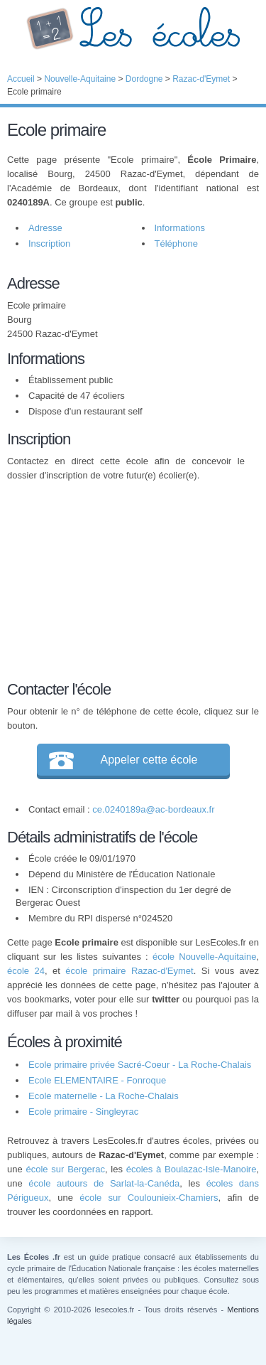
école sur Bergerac (65, 1169)
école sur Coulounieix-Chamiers (148, 1197)
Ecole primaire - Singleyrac (83, 1111)
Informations (180, 228)
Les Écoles (133, 28)
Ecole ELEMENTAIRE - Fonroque (97, 1080)
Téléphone (176, 243)
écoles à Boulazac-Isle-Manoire (191, 1169)
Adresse (45, 228)
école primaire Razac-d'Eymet (129, 970)
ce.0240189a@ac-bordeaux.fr (153, 809)
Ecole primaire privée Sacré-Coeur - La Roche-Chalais (139, 1064)
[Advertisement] (126, 579)
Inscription (49, 243)
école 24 (26, 970)
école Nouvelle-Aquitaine (204, 956)
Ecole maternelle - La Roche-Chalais (103, 1096)
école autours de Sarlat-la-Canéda (103, 1183)
